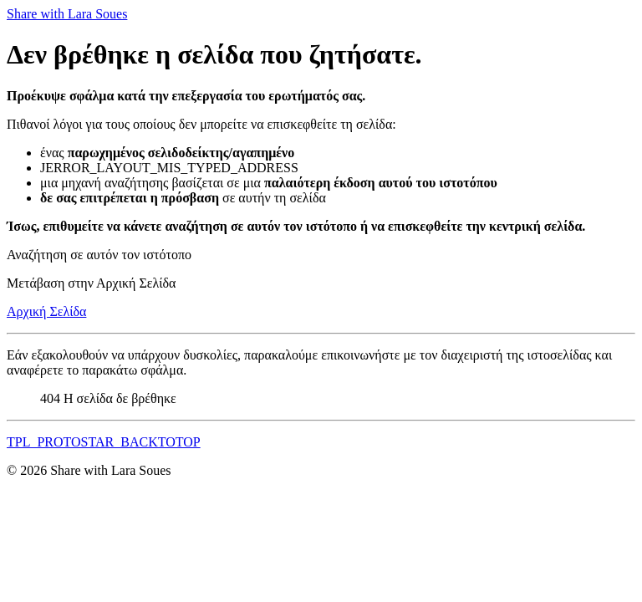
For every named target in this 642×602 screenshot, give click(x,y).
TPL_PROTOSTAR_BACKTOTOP (104, 442)
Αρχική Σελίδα (46, 311)
